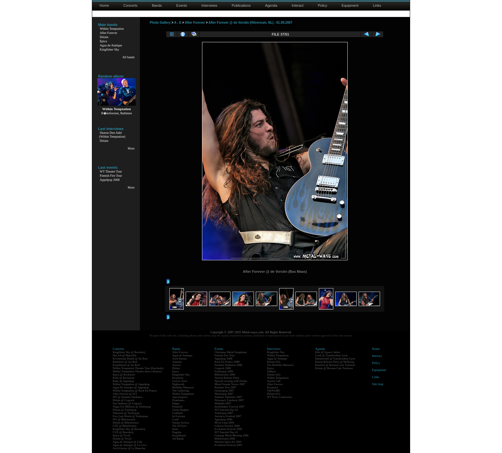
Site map (377, 384)
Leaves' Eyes (179, 381)
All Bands (178, 438)
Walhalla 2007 (223, 403)
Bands (157, 5)
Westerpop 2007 (224, 393)
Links (377, 5)
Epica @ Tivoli (121, 435)
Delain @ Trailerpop (124, 409)
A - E (177, 22)
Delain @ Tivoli (122, 438)
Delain (104, 37)
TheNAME (273, 390)
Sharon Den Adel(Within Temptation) (112, 134)
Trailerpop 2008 (224, 371)
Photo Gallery (160, 22)
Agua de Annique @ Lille (127, 441)
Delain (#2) (273, 374)
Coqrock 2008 (223, 368)
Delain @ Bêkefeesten (126, 422)
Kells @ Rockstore (123, 377)
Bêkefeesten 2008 (225, 374)
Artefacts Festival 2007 (228, 416)
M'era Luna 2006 (224, 422)
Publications (241, 5)
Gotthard (177, 413)
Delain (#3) (273, 361)
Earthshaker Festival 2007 (230, 406)
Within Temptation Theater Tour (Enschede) (138, 368)
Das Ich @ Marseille (125, 355)
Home (104, 5)
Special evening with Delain (231, 381)
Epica (103, 41)
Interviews (209, 5)
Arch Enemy (179, 358)
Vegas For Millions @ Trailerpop (132, 406)
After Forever (108, 33)
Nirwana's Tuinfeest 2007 (229, 400)
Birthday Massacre (183, 387)
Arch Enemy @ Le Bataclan (129, 448)
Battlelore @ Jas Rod (125, 361)
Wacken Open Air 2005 (228, 441)
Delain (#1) (273, 393)
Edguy (176, 403)
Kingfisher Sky (109, 49)
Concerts (130, 5)
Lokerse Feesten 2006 (227, 425)
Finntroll (177, 406)
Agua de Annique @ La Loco (130, 445)
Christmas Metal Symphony (231, 352)
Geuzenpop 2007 (224, 390)
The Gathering (180, 390)
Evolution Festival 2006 (228, 429)
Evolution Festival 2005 (228, 445)
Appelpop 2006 (223, 419)
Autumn (177, 361)
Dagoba (176, 432)
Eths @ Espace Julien (327, 352)
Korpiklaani (179, 435)
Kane (175, 429)
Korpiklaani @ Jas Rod (126, 365)
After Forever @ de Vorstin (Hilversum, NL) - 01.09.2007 (250, 22)
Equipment (350, 5)
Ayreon (176, 365)
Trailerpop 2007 (224, 413)
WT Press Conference (279, 397)
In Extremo (178, 416)
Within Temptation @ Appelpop (131, 384)
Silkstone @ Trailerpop (126, 413)
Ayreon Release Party (227, 377)
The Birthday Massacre (280, 365)
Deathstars (178, 400)
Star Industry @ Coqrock (127, 403)
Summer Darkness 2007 (228, 397)
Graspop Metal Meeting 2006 (231, 435)
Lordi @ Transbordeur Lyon (331, 355)
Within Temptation (112, 28)
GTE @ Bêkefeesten (124, 425)
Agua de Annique (111, 45)
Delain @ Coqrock (123, 400)
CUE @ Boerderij (123, 432)
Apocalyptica (180, 397)
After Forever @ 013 (125, 393)
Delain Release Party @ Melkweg (334, 361)
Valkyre (271, 371)
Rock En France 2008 (227, 361)
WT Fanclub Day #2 (226, 409)
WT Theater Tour (111, 171)
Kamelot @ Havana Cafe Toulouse (335, 365)
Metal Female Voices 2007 (230, 384)
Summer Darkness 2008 (228, 365)
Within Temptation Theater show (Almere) (137, 371)
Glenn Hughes (180, 409)
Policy (322, 5)
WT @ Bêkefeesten (124, 419)
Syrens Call (273, 381)
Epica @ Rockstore (124, 374)
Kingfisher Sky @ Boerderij (129, 352)
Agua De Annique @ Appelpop (131, 387)
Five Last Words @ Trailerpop (130, 416)
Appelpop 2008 (110, 180)
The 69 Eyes (179, 425)
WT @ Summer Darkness (127, 397)
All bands (128, 57)
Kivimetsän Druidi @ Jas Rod (130, 358)
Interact (298, 5)
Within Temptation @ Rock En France (135, 390)
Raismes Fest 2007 (225, 387)
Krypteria (177, 377)
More (131, 148)
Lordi (175, 419)
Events (181, 5)
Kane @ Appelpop (123, 381)
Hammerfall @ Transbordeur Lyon (335, 358)
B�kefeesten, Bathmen (116, 113)
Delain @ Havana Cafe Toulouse (334, 368)
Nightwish (178, 384)
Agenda (271, 5)
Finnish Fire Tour (111, 175)
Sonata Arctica (180, 422)
